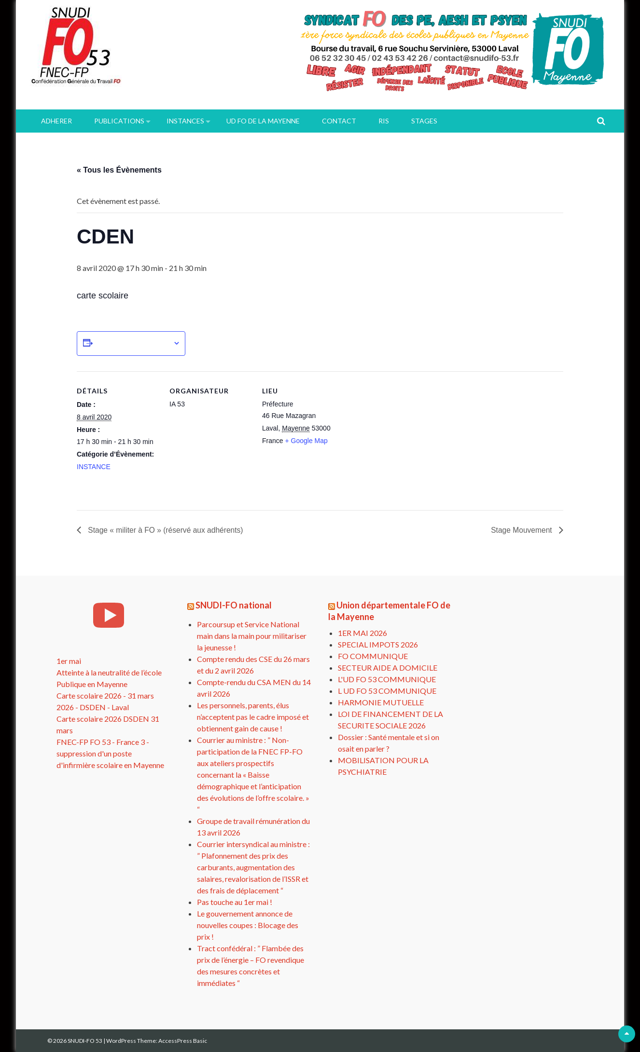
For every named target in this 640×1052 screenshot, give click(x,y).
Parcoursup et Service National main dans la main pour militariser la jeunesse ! (251, 636)
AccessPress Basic (182, 1040)
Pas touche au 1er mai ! (234, 901)
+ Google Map (306, 441)
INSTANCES (185, 121)
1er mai (68, 661)
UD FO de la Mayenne (263, 121)
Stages (424, 121)
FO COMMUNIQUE (373, 656)
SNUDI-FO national (233, 605)
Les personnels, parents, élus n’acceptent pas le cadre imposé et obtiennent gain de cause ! (253, 717)
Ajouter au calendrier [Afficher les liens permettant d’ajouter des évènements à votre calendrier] (133, 343)
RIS (383, 121)
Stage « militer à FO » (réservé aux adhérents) (166, 530)
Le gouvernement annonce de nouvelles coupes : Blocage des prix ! (247, 925)
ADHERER (56, 121)
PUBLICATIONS (119, 121)
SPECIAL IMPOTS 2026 (378, 644)
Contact (339, 121)
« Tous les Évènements (119, 170)
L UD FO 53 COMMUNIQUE (387, 690)
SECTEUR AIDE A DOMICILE (387, 667)
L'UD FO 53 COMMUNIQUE (387, 679)
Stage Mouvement (521, 530)
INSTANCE (94, 467)
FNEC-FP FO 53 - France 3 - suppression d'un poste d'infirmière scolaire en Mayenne (110, 754)
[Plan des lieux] (406, 437)
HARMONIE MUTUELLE (381, 702)
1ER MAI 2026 (362, 632)
